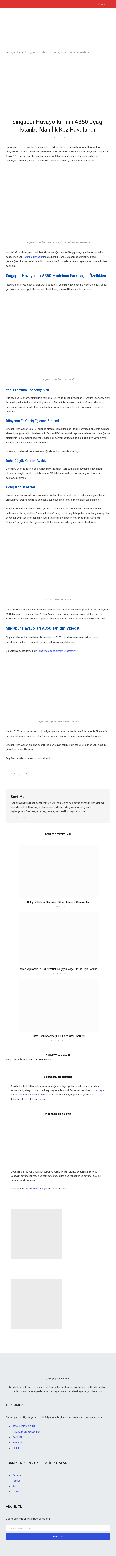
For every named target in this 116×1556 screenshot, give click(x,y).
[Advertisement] (58, 83)
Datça (16, 1491)
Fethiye (16, 1480)
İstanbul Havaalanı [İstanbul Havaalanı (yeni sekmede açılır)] (33, 256)
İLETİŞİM (17, 1442)
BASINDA (18, 1437)
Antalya (17, 1475)
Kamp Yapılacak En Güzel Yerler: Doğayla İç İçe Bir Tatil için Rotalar (58, 969)
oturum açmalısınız (40, 1059)
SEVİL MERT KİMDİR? (24, 1426)
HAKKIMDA (35, 1188)
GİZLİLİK (17, 1448)
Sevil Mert (19, 797)
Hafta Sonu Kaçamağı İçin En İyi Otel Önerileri (58, 1036)
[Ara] (98, 4)
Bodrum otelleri (28, 1094)
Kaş (14, 1486)
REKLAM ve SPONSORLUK (26, 1432)
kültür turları (47, 1094)
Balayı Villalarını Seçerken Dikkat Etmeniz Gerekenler (58, 902)
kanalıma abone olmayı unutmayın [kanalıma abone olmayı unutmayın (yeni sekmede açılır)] (56, 650)
